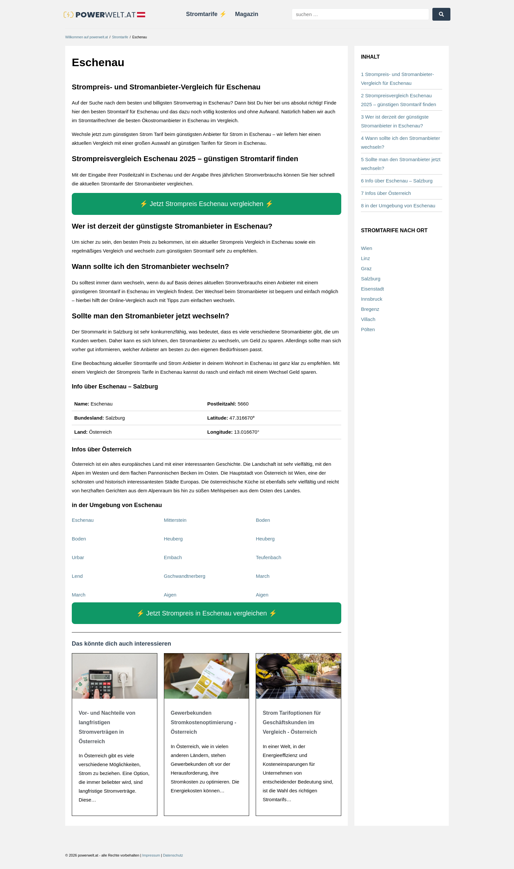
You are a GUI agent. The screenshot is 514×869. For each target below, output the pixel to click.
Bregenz (370, 309)
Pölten (368, 329)
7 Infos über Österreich (386, 194)
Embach (173, 557)
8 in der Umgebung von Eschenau (398, 206)
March (262, 576)
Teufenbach (268, 557)
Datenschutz (173, 856)
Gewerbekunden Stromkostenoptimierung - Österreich (203, 723)
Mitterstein (175, 520)
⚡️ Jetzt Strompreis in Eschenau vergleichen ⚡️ (206, 613)
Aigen (170, 595)
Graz (366, 269)
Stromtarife (120, 37)
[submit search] (441, 14)
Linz (365, 258)
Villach (368, 319)
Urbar (78, 557)
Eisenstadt (372, 289)
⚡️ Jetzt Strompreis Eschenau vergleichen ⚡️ (206, 204)
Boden (263, 520)
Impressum (151, 856)
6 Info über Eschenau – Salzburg (396, 181)
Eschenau (83, 520)
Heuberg (173, 539)
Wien (366, 248)
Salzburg (370, 279)
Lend (77, 576)
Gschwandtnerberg (185, 576)
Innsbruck (371, 299)
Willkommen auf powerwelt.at (86, 37)
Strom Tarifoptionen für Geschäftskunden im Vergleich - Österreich (292, 723)
